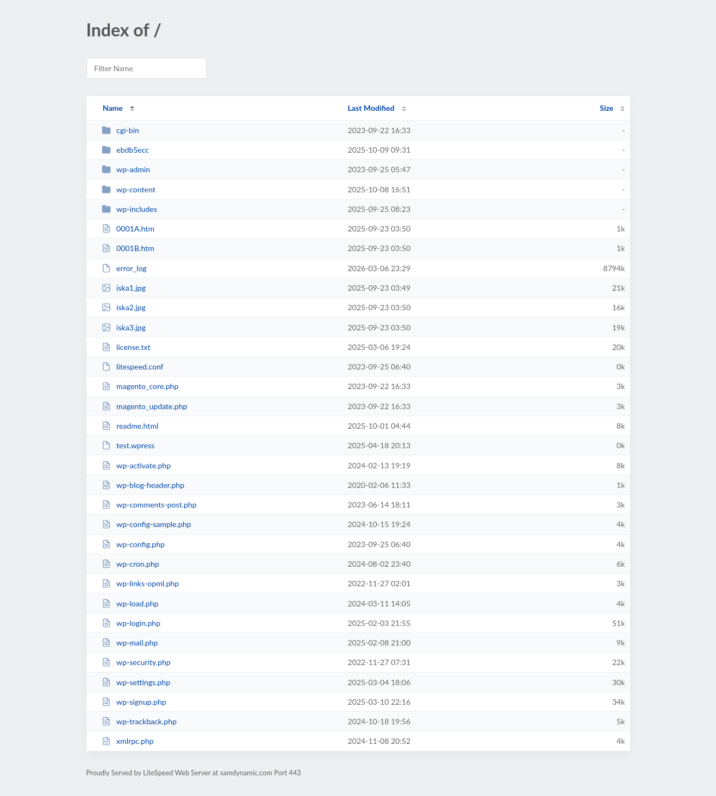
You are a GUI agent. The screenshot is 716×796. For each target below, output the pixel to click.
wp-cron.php (130, 563)
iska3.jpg (124, 327)
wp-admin (126, 169)
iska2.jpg (124, 307)
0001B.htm (128, 248)
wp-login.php (131, 623)
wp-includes (129, 209)
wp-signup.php (134, 701)
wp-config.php (133, 544)
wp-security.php (136, 662)
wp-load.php (130, 603)
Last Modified (371, 107)
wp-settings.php (136, 682)
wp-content (128, 189)
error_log (124, 268)
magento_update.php (145, 406)
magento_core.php (140, 386)
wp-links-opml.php (140, 583)
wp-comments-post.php (149, 504)
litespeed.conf (133, 366)
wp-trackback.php (139, 721)
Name (113, 107)
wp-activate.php (136, 465)
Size (606, 107)
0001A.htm (128, 228)
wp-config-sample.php (146, 524)
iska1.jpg (124, 287)
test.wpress (128, 445)
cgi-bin (120, 130)
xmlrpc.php (128, 740)
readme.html (130, 425)
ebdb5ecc (125, 149)
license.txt (126, 347)
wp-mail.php (130, 642)
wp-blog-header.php (143, 485)
